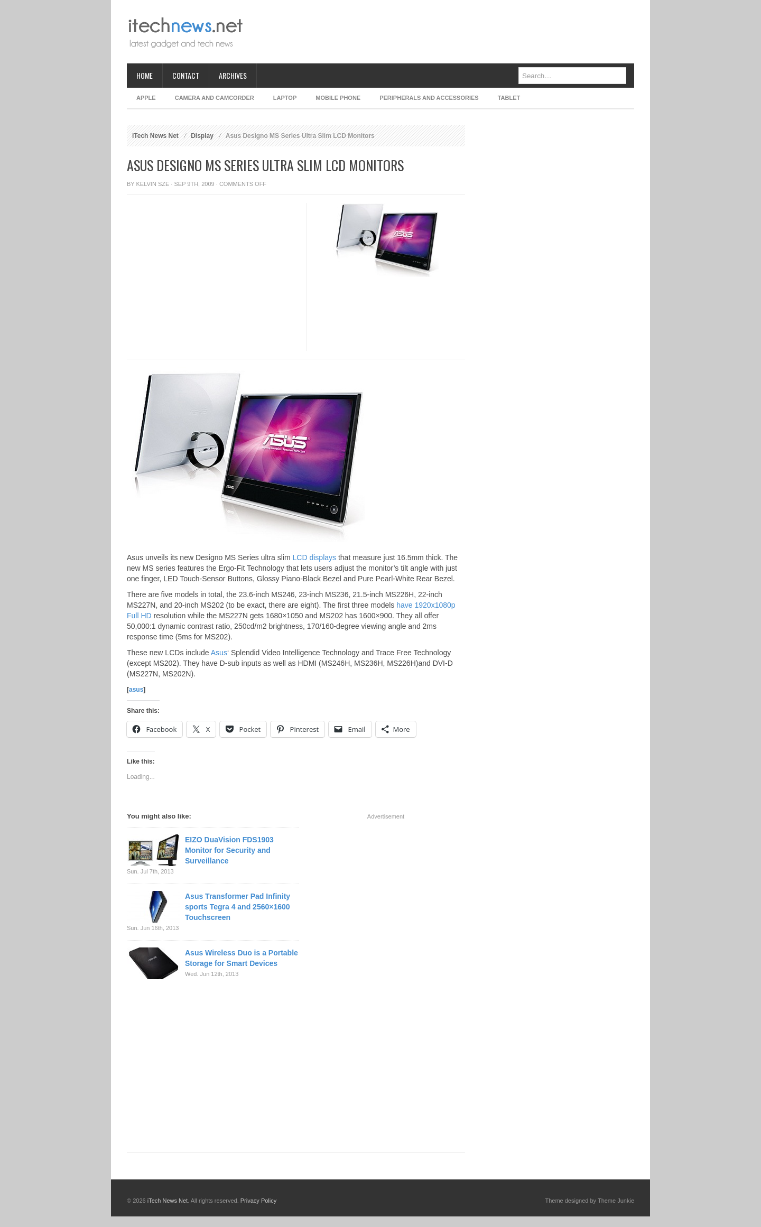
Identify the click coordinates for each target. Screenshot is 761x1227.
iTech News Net (155, 136)
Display (202, 136)
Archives (233, 75)
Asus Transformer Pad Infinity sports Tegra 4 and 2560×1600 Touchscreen (237, 907)
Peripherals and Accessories (428, 98)
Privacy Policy (258, 1200)
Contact (185, 75)
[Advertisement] (441, 31)
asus (136, 689)
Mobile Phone (337, 98)
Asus (219, 652)
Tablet (509, 98)
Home (144, 75)
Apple (146, 98)
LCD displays (314, 557)
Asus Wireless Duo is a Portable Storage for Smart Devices (241, 958)
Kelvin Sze (153, 184)
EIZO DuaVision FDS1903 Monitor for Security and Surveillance (229, 850)
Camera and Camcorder (214, 98)
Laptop (284, 98)
